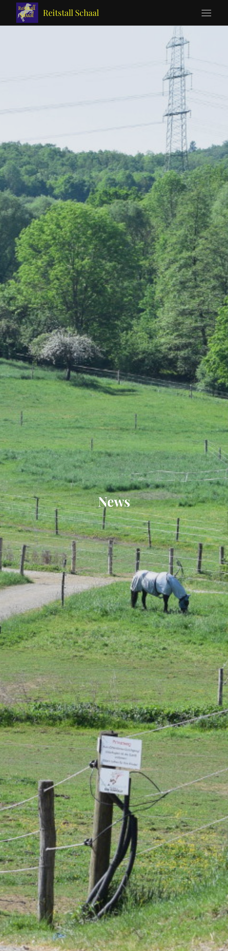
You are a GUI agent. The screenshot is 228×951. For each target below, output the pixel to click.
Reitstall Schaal (71, 12)
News (114, 501)
